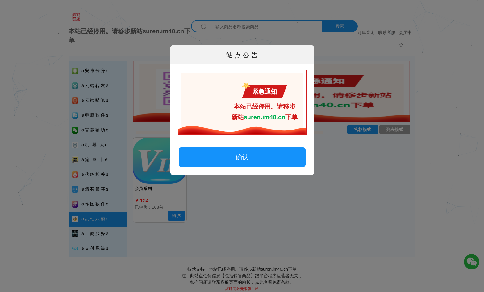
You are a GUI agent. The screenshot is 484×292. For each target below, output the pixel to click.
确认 (242, 157)
